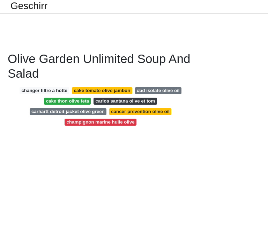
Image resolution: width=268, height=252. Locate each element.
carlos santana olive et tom (125, 101)
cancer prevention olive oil (140, 111)
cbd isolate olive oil (158, 90)
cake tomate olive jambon (102, 90)
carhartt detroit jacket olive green (68, 111)
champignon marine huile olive (100, 122)
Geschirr (28, 6)
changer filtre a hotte (44, 90)
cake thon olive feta (67, 101)
